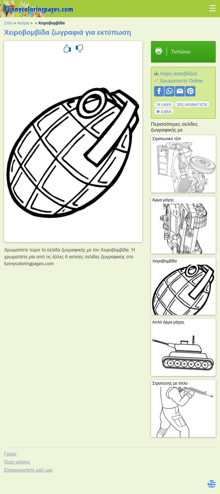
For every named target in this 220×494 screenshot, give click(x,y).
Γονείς (10, 454)
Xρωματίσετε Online (181, 81)
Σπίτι (8, 23)
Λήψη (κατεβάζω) (178, 73)
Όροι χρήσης (17, 462)
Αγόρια (23, 23)
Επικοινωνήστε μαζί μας (28, 470)
